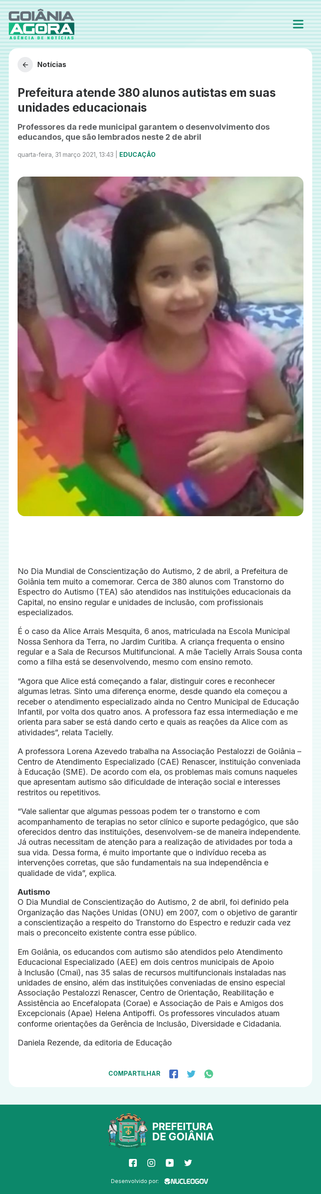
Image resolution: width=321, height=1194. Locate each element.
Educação (137, 154)
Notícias (42, 64)
